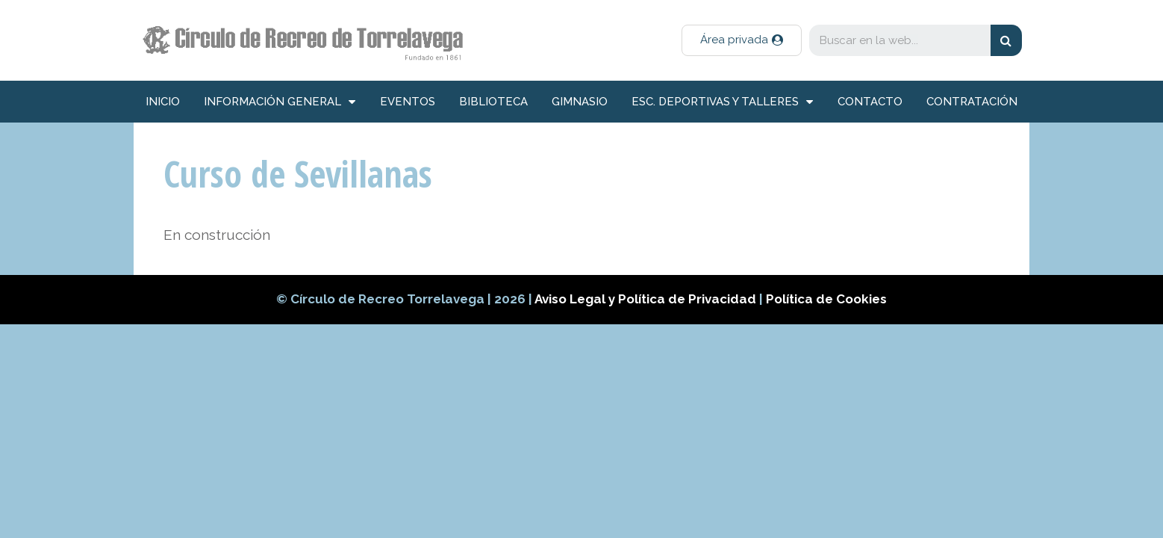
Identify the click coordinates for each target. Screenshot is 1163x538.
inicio (163, 101)
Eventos (407, 101)
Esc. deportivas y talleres (722, 102)
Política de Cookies (826, 298)
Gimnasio (580, 101)
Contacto (870, 101)
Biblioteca (493, 101)
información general (279, 102)
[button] (742, 40)
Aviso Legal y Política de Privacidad (646, 298)
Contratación (971, 101)
